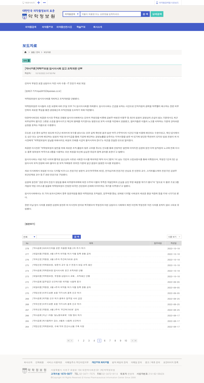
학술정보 (80, 27)
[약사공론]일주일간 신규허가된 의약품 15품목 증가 (56, 281)
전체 (25, 236)
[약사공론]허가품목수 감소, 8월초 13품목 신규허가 (56, 320)
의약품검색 (70, 14)
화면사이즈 (30, 2)
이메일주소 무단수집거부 (77, 362)
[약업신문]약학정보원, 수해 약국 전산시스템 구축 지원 (58, 326)
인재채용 (39, 362)
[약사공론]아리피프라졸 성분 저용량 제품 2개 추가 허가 (58, 248)
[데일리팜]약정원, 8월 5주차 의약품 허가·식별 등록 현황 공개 (61, 253)
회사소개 (97, 27)
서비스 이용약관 (54, 362)
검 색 (145, 14)
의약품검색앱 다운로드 (169, 2)
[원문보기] (30, 223)
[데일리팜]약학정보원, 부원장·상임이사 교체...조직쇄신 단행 (61, 276)
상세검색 (157, 14)
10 (125, 340)
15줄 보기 (172, 236)
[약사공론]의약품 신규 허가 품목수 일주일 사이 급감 (57, 298)
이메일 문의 (136, 362)
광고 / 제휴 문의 (152, 362)
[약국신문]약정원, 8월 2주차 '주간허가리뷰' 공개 (55, 309)
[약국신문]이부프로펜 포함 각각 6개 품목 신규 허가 (56, 304)
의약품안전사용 (64, 27)
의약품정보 (47, 27)
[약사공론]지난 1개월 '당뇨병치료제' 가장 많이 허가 (57, 315)
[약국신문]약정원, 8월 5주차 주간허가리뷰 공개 (55, 259)
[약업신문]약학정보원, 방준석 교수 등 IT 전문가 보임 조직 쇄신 (62, 264)
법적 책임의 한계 (120, 362)
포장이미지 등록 (170, 362)
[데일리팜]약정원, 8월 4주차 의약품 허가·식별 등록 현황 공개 (61, 287)
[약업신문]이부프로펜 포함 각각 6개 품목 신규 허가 (56, 292)
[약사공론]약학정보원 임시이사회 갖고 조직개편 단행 (57, 270)
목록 (25, 60)
